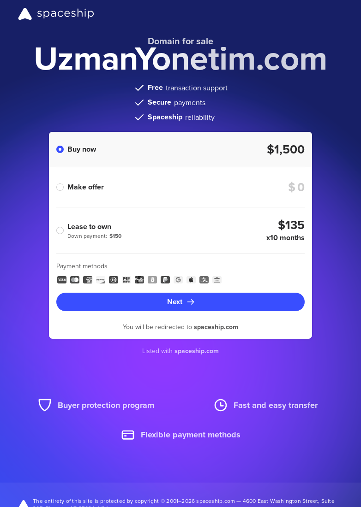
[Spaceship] (56, 13)
